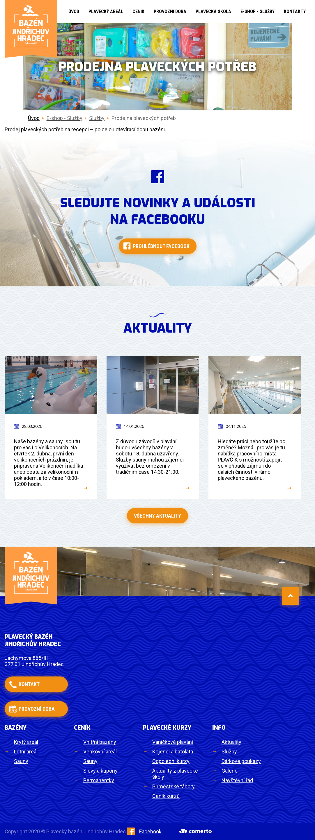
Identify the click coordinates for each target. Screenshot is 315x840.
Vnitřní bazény (99, 742)
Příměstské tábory (173, 786)
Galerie (230, 771)
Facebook (144, 831)
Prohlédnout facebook (161, 246)
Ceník (138, 11)
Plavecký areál (106, 11)
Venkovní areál (100, 752)
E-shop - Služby (257, 11)
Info (219, 727)
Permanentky (98, 780)
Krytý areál (26, 742)
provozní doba (37, 709)
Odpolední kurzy (171, 761)
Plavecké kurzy (167, 727)
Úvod (73, 11)
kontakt (29, 684)
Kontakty (295, 11)
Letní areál (26, 752)
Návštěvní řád (237, 780)
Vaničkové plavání (172, 742)
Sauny (21, 761)
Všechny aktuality (157, 516)
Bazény (15, 727)
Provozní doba (170, 11)
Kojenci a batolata (172, 752)
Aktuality (231, 742)
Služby (229, 752)
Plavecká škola (213, 11)
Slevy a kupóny (100, 771)
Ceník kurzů (166, 796)
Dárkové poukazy (241, 761)
